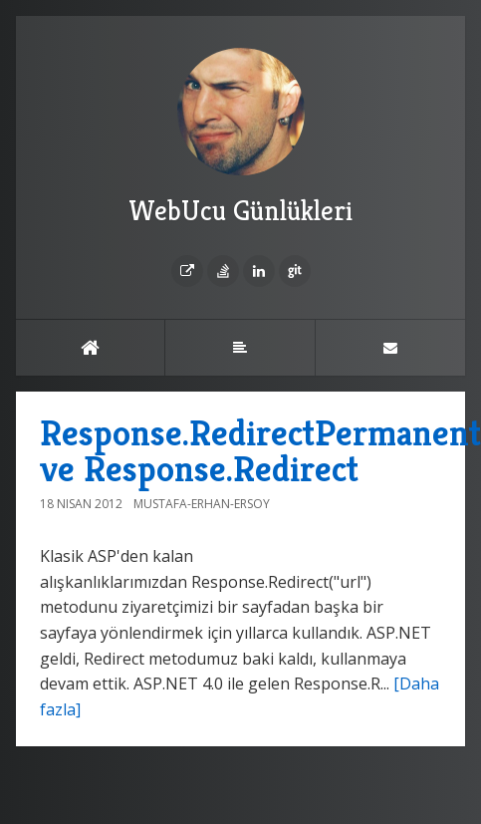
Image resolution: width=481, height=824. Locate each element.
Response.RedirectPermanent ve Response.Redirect (260, 451)
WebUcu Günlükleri (240, 138)
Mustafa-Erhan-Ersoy (201, 503)
